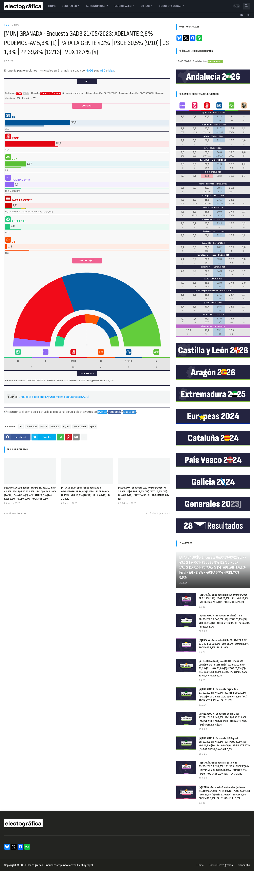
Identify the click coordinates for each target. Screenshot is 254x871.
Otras (145, 6)
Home (52, 6)
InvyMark (206, 219)
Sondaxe (207, 314)
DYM (206, 148)
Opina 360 (207, 243)
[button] (236, 6)
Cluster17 (206, 231)
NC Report (206, 195)
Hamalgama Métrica (206, 255)
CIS (206, 172)
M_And (66, 426)
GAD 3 (43, 426)
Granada (54, 426)
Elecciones (206, 326)
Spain (93, 426)
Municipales (122, 6)
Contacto (244, 865)
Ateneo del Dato (206, 184)
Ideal (111, 71)
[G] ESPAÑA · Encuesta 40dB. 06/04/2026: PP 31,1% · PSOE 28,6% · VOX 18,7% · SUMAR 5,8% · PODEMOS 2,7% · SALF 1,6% (224, 643)
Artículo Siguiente (157, 513)
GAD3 (89, 71)
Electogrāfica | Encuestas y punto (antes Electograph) (60, 865)
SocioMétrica (206, 160)
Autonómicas (95, 6)
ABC (16, 25)
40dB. (206, 136)
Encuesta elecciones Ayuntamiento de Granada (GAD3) (54, 397)
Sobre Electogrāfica (221, 865)
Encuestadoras (170, 6)
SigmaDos (206, 112)
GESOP (206, 207)
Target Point (206, 124)
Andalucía (31, 426)
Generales (69, 6)
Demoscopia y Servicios (206, 291)
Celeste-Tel (206, 267)
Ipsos (206, 302)
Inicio (7, 25)
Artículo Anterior (16, 513)
